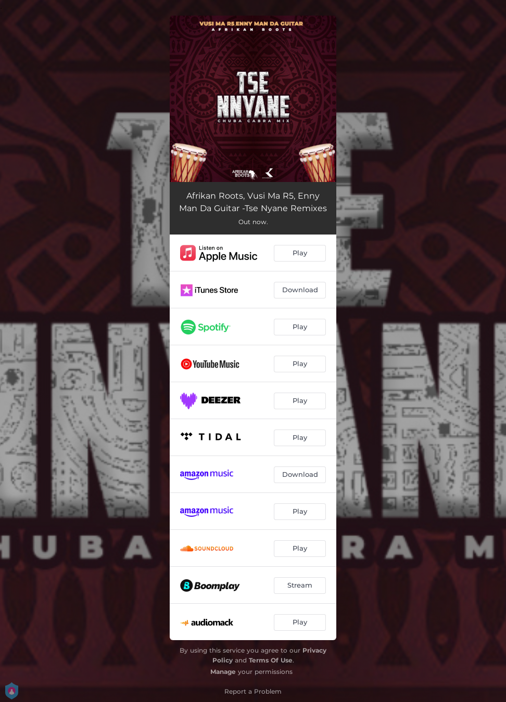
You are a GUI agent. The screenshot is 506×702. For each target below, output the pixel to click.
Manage (223, 671)
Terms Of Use (271, 660)
